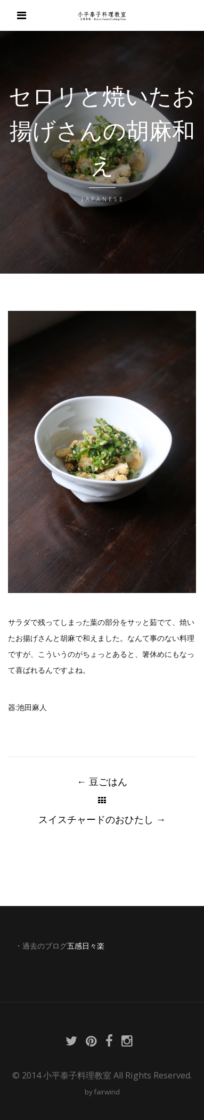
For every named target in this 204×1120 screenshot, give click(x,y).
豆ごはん (102, 781)
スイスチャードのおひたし (102, 819)
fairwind (107, 1092)
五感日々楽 (85, 946)
